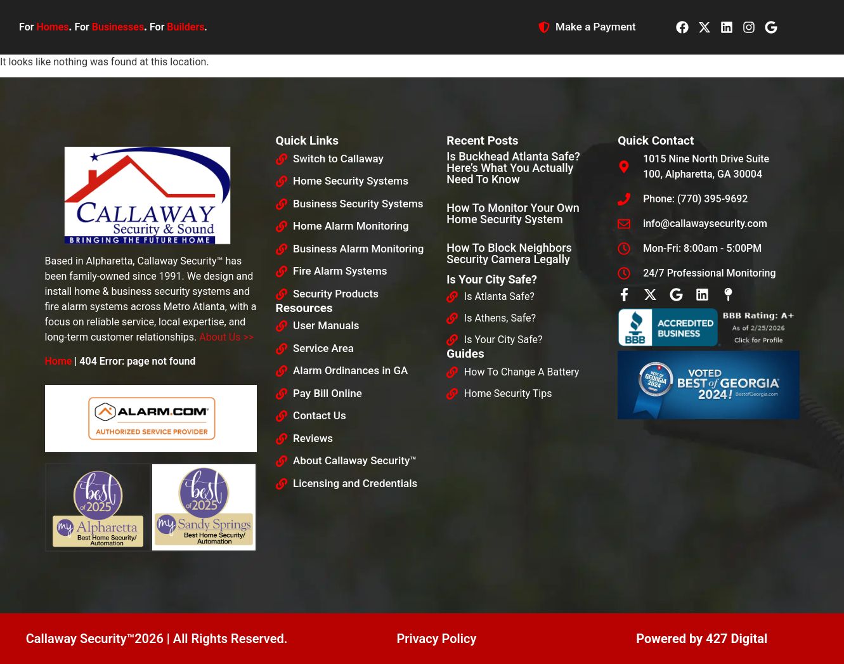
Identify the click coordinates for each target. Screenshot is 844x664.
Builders (185, 27)
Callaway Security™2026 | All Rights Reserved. (157, 638)
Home (58, 361)
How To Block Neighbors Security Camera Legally (508, 253)
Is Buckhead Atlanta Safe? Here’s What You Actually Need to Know (513, 168)
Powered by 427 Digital (701, 638)
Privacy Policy (436, 638)
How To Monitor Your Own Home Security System (513, 213)
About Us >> (226, 337)
